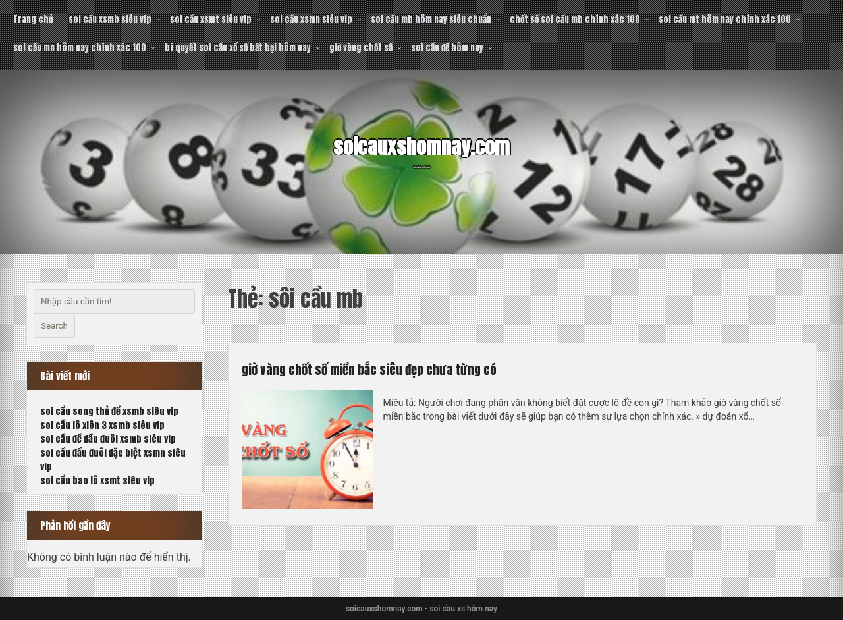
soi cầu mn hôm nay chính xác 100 (79, 48)
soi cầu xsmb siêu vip (109, 19)
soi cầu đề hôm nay (447, 48)
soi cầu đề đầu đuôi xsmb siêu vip (108, 439)
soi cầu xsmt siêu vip (211, 19)
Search (54, 326)
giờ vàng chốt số (361, 48)
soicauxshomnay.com (421, 144)
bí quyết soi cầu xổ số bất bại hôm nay (238, 48)
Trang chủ (33, 19)
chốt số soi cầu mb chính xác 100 (575, 19)
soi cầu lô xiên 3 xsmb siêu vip (102, 425)
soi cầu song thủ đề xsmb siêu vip (109, 411)
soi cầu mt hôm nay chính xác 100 (725, 19)
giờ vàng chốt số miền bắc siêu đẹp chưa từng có (402, 368)
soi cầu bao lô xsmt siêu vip (97, 481)
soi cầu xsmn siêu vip (311, 19)
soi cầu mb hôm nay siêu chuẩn (431, 19)
